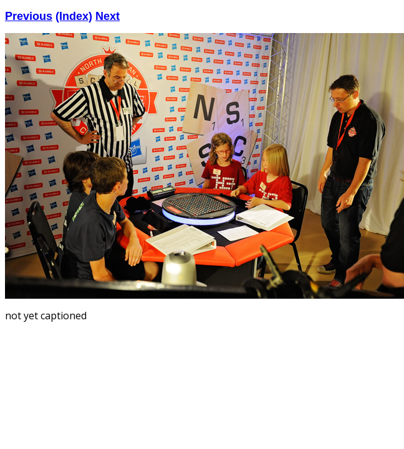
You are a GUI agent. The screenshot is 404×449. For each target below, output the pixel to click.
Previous (28, 16)
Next (107, 16)
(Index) (73, 16)
